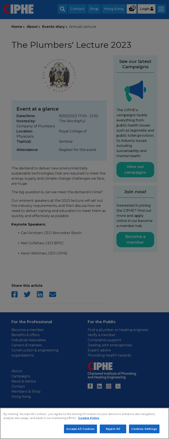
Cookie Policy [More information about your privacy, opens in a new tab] (88, 426)
